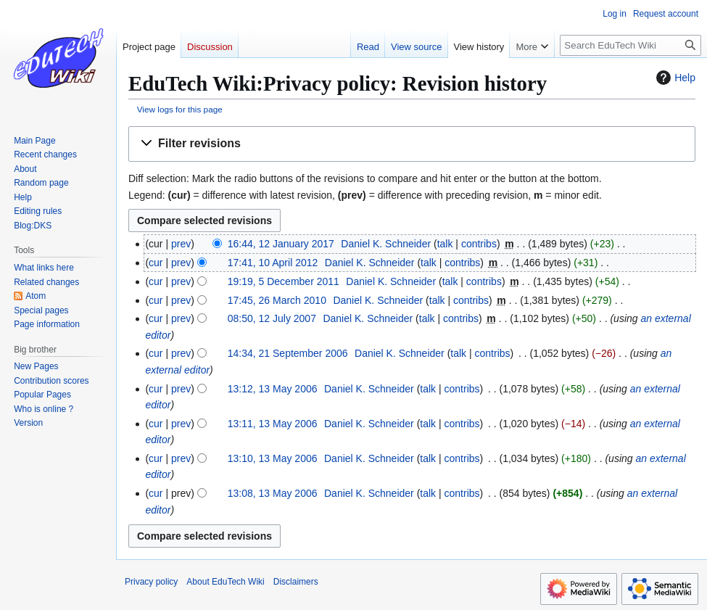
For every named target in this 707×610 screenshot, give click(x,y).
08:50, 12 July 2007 (272, 318)
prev (181, 244)
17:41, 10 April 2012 (273, 262)
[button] (412, 144)
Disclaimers (295, 582)
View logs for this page (180, 109)
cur (155, 262)
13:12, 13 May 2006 (273, 389)
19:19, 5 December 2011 (283, 281)
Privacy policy (151, 582)
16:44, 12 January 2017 (281, 244)
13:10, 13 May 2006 (273, 458)
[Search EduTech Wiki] (630, 45)
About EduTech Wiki (225, 582)
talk (445, 244)
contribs (479, 244)
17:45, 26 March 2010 (277, 300)
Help (674, 77)
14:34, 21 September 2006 (288, 353)
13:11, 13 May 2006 (273, 423)
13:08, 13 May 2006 (273, 493)
